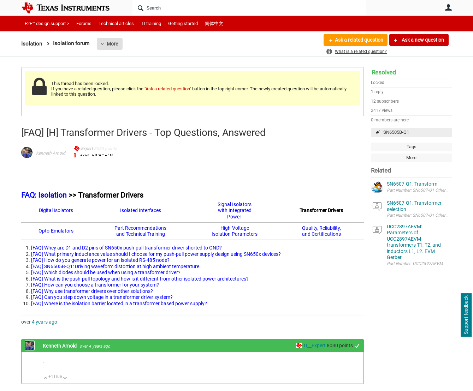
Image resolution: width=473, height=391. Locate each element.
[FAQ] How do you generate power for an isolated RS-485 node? (100, 260)
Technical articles (116, 23)
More (112, 44)
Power (234, 216)
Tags (411, 146)
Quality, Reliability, (321, 228)
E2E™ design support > (47, 23)
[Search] (249, 8)
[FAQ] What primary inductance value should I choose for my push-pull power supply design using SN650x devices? (156, 254)
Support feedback (466, 315)
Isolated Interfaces (140, 210)
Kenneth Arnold (50, 153)
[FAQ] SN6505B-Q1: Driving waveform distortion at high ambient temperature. (116, 266)
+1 (357, 346)
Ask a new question (422, 40)
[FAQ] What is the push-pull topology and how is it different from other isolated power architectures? (140, 279)
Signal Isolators (235, 204)
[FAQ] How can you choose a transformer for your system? (95, 285)
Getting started (183, 23)
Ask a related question (359, 40)
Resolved (384, 72)
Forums (83, 23)
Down (65, 378)
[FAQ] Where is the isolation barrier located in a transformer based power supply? (119, 303)
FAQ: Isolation (44, 195)
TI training (151, 23)
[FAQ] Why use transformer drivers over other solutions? (92, 291)
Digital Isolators (56, 210)
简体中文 (214, 23)
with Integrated (235, 210)
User (448, 7)
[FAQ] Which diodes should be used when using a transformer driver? (106, 272)
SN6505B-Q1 (396, 132)
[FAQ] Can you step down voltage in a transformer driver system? (102, 297)
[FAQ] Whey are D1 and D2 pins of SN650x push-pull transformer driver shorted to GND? (126, 248)
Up (46, 378)
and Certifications (321, 234)
